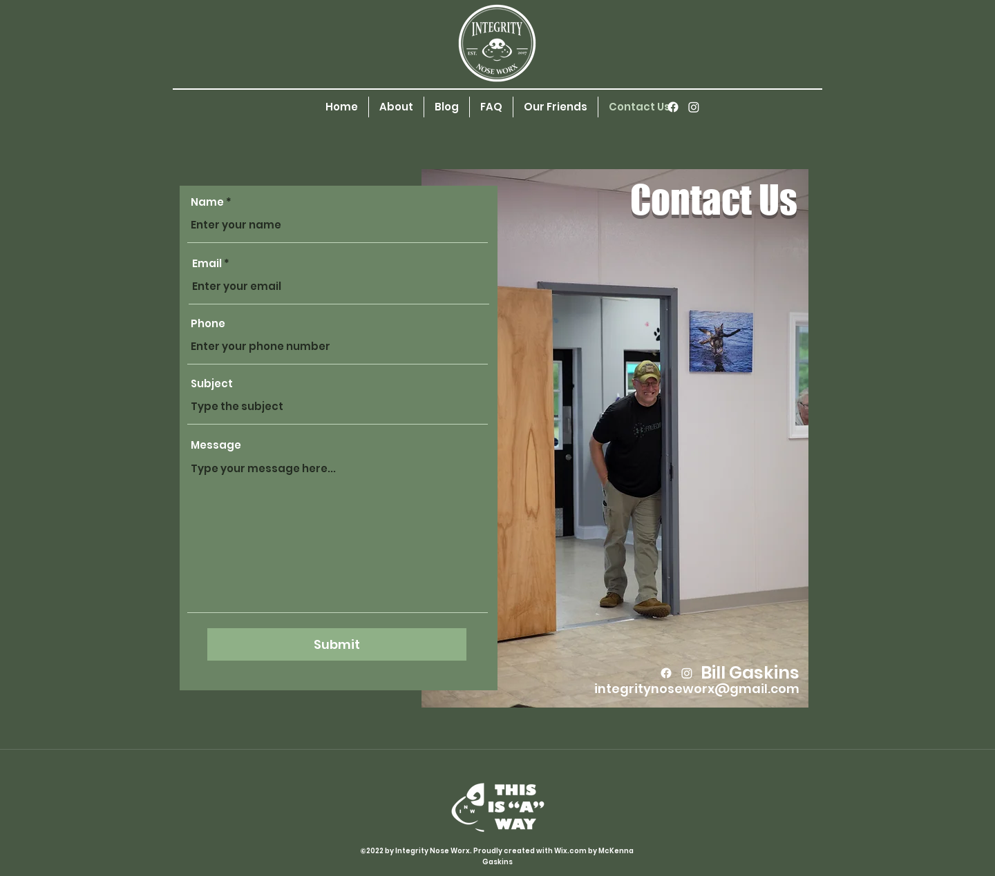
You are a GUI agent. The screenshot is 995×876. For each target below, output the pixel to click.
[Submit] (336, 644)
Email (207, 263)
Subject (212, 383)
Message (216, 445)
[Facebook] (673, 107)
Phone (208, 323)
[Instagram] (694, 107)
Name (207, 202)
